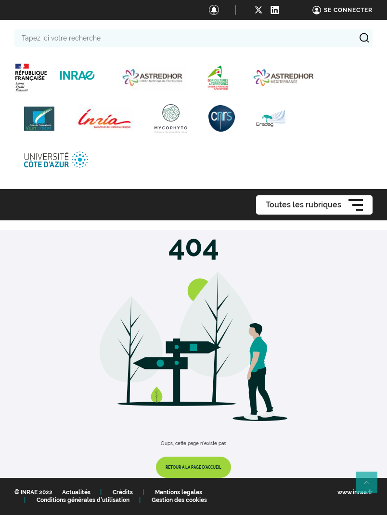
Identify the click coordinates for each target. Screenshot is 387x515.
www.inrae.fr (355, 492)
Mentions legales (178, 492)
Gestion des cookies (179, 500)
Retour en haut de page (370, 486)
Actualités (76, 492)
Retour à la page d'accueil (193, 467)
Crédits (123, 492)
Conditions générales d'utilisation (83, 500)
